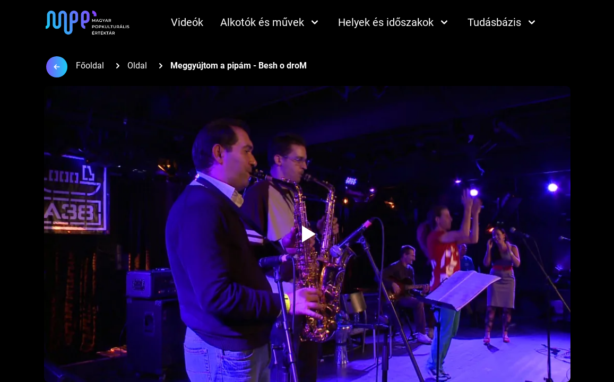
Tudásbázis (503, 22)
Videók (187, 22)
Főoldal (90, 65)
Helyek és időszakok (394, 22)
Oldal (137, 65)
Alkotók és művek (270, 22)
